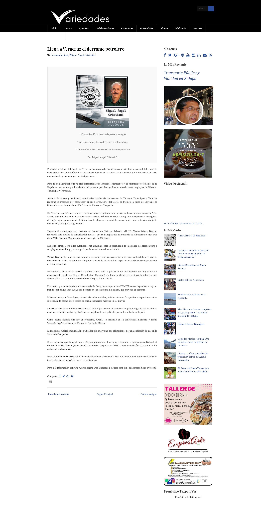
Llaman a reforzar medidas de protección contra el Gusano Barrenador (193, 356)
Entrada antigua (148, 394)
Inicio (54, 28)
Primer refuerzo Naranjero (191, 324)
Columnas (127, 28)
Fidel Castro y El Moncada (191, 235)
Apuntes (84, 28)
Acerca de (57, 35)
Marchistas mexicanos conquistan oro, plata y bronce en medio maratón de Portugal (194, 312)
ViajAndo (180, 28)
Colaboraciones (105, 28)
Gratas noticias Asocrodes (191, 280)
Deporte (197, 28)
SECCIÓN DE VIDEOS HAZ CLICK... (184, 223)
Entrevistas (146, 28)
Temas (68, 28)
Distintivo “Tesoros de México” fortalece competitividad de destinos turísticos (194, 253)
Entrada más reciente (58, 394)
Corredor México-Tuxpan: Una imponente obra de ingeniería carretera (193, 342)
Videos (164, 28)
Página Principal (105, 394)
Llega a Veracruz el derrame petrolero (86, 49)
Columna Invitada (60, 55)
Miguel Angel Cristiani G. (83, 55)
